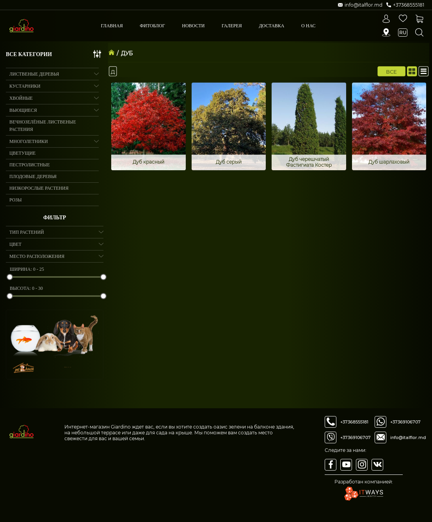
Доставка (271, 25)
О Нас (308, 25)
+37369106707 (355, 437)
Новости (193, 25)
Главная (112, 25)
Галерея (232, 25)
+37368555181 (354, 422)
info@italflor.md (408, 437)
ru (402, 32)
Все (391, 71)
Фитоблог (152, 25)
